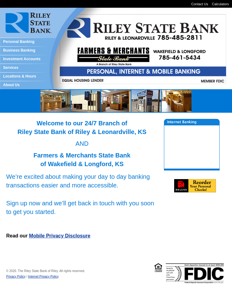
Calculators (220, 4)
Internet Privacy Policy (43, 276)
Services (10, 67)
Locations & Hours (19, 76)
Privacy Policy (15, 276)
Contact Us (199, 4)
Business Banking (19, 50)
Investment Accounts (22, 59)
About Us (11, 85)
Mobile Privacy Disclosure (59, 235)
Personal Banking (18, 42)
